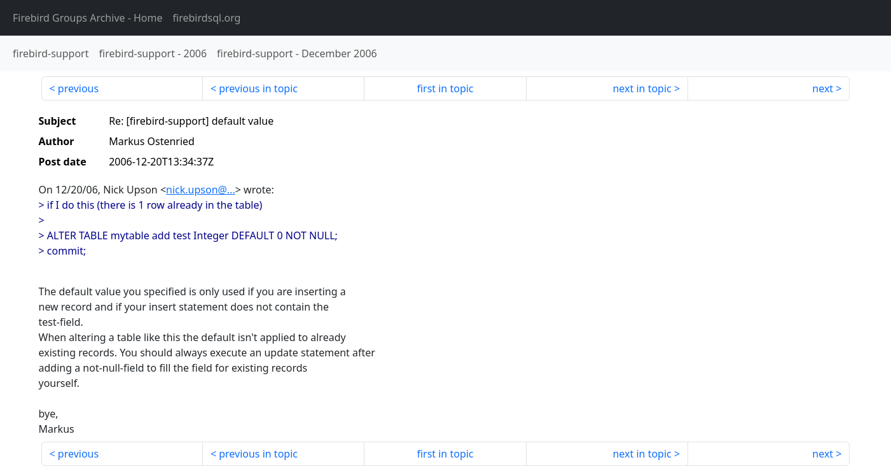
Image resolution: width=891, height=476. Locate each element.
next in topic (641, 88)
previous (78, 88)
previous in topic (258, 88)
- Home (88, 18)
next (822, 88)
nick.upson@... (200, 190)
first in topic (445, 88)
